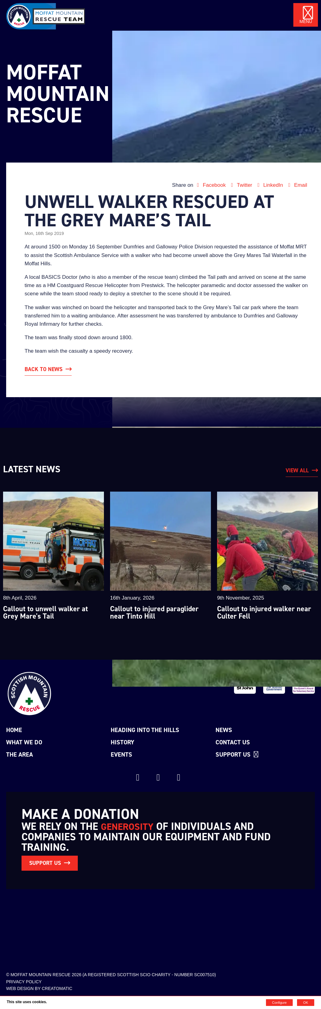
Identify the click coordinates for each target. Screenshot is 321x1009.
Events (121, 754)
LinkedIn (269, 185)
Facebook (211, 185)
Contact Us (233, 742)
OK (305, 1002)
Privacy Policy (24, 981)
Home (14, 730)
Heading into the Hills (145, 730)
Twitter (241, 185)
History (122, 742)
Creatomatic (57, 988)
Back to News (43, 369)
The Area (19, 754)
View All (297, 470)
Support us (238, 754)
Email (296, 185)
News (224, 730)
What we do (24, 742)
